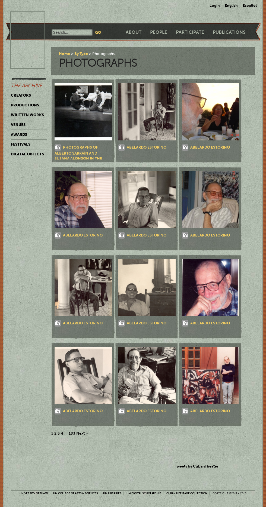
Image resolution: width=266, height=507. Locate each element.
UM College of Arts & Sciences (75, 493)
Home (64, 53)
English (231, 5)
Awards (19, 134)
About (133, 32)
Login (215, 5)
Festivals (20, 144)
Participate (190, 32)
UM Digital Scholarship (143, 493)
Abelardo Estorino (146, 147)
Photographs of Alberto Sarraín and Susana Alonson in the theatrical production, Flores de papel (79, 158)
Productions (25, 105)
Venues (18, 124)
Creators (21, 95)
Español (250, 5)
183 (72, 433)
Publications (229, 32)
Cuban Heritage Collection (186, 493)
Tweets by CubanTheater (196, 466)
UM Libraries (112, 493)
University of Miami (34, 493)
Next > (82, 433)
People (158, 32)
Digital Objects (27, 154)
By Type (81, 53)
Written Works (27, 115)
